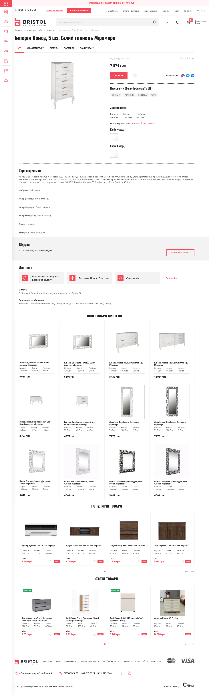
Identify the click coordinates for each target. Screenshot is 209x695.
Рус (204, 10)
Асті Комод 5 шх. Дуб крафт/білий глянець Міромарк (82, 621)
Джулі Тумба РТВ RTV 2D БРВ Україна (83, 545)
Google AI (142, 94)
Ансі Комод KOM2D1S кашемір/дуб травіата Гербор (126, 621)
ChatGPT (116, 94)
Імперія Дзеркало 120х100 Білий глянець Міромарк (79, 364)
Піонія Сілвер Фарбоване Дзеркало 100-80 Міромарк (125, 482)
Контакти (188, 11)
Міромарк (35, 190)
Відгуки (54, 48)
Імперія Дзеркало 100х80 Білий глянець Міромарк (34, 363)
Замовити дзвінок (54, 10)
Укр (198, 10)
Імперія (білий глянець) (143, 123)
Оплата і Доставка (131, 11)
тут (132, 2)
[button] (105, 573)
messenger (192, 75)
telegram (188, 75)
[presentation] (186, 573)
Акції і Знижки (150, 11)
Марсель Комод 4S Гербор (166, 620)
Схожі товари (87, 48)
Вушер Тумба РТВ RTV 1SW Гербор (38, 545)
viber (183, 75)
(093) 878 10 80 (71, 676)
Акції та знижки (111, 664)
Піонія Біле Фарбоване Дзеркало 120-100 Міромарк (79, 482)
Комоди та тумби (34, 30)
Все (19, 48)
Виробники (113, 11)
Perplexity (129, 94)
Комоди (50, 30)
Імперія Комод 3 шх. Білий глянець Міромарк (126, 364)
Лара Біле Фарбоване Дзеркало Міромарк (124, 423)
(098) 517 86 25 (27, 9)
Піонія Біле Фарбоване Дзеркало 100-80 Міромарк (34, 482)
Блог (177, 11)
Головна (18, 30)
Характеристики (35, 48)
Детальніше (172, 278)
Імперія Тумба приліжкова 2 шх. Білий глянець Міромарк (79, 423)
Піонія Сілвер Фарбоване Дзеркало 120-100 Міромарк (170, 482)
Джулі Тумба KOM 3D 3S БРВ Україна (171, 545)
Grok (153, 94)
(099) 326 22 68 (104, 676)
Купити (53, 562)
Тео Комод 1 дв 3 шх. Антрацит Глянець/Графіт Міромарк (37, 621)
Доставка (69, 48)
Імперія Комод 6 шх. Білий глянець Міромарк (171, 364)
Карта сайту (141, 664)
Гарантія (166, 11)
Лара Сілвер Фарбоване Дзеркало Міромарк (170, 423)
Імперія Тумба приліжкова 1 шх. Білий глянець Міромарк (34, 423)
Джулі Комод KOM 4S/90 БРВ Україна (127, 545)
